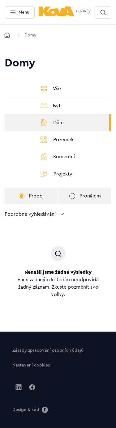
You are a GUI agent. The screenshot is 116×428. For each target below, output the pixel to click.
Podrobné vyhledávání (34, 214)
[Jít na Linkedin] (18, 387)
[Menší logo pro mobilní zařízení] (65, 15)
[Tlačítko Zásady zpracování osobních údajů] (48, 350)
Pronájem (85, 196)
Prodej (31, 196)
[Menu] (20, 12)
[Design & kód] (30, 409)
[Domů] (7, 35)
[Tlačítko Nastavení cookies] (31, 364)
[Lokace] (30, 35)
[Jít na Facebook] (32, 387)
